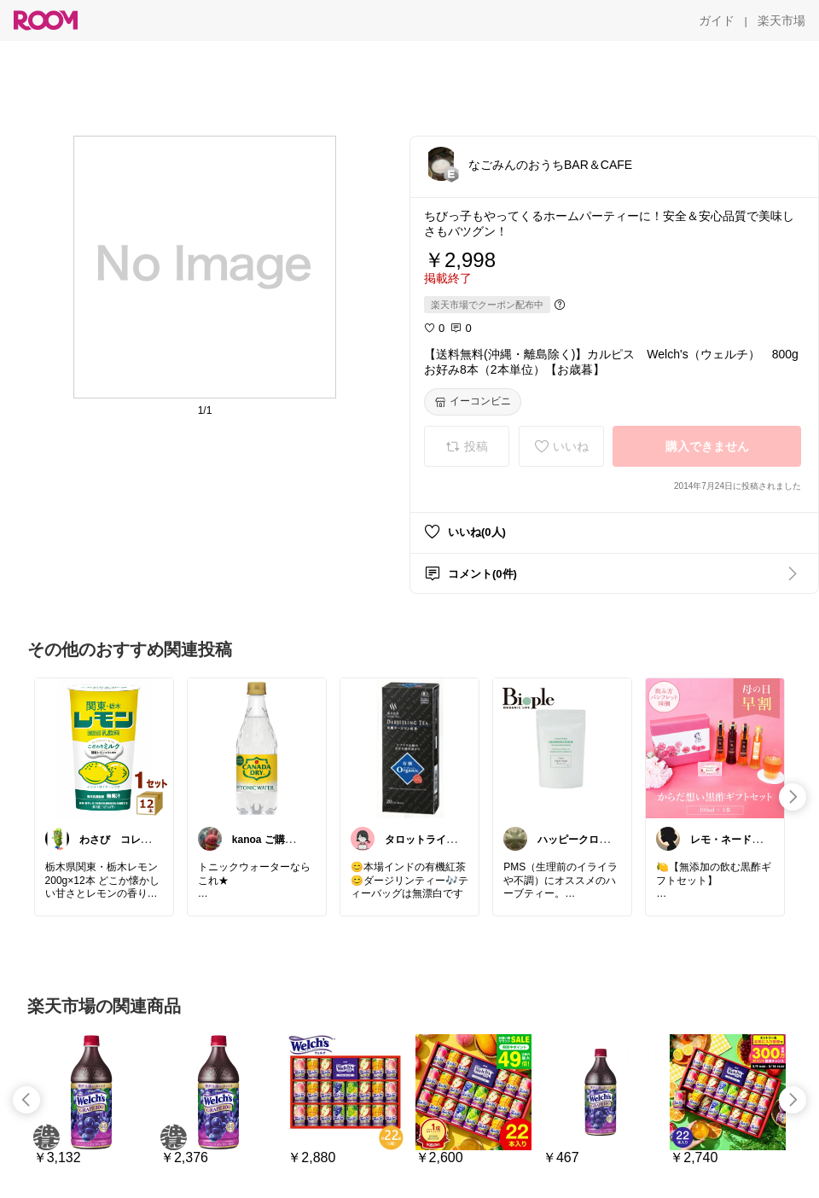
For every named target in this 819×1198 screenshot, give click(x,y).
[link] (104, 747)
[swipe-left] (26, 1100)
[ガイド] (717, 20)
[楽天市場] (781, 20)
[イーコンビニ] (472, 402)
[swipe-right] (792, 797)
